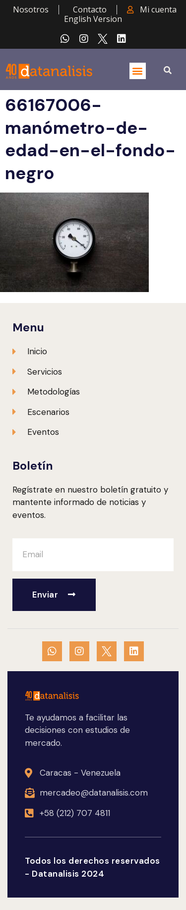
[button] (137, 71)
